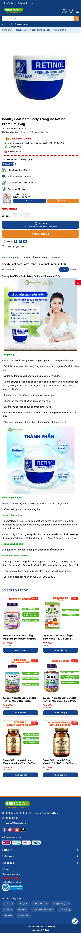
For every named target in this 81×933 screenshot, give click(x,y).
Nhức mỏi (22, 909)
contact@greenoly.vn (16, 823)
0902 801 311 (12, 818)
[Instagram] (10, 830)
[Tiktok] (23, 830)
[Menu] (77, 11)
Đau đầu (8, 909)
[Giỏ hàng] (71, 11)
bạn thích (15, 589)
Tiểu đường (64, 909)
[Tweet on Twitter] (25, 241)
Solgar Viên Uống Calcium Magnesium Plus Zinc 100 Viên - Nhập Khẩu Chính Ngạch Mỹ (20, 763)
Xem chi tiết (20, 650)
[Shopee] (16, 830)
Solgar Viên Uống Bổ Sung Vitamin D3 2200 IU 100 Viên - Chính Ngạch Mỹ (59, 763)
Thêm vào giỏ (60, 650)
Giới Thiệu (63, 200)
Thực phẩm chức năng (43, 909)
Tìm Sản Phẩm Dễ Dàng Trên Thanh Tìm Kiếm (20, 24)
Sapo (47, 930)
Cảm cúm (8, 903)
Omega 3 (23, 903)
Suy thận (8, 915)
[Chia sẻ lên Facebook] (15, 241)
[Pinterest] (20, 241)
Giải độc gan (24, 915)
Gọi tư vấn (30, 201)
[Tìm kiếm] (76, 18)
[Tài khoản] (64, 11)
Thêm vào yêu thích (13, 246)
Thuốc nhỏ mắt (40, 903)
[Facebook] (4, 830)
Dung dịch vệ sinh (61, 903)
